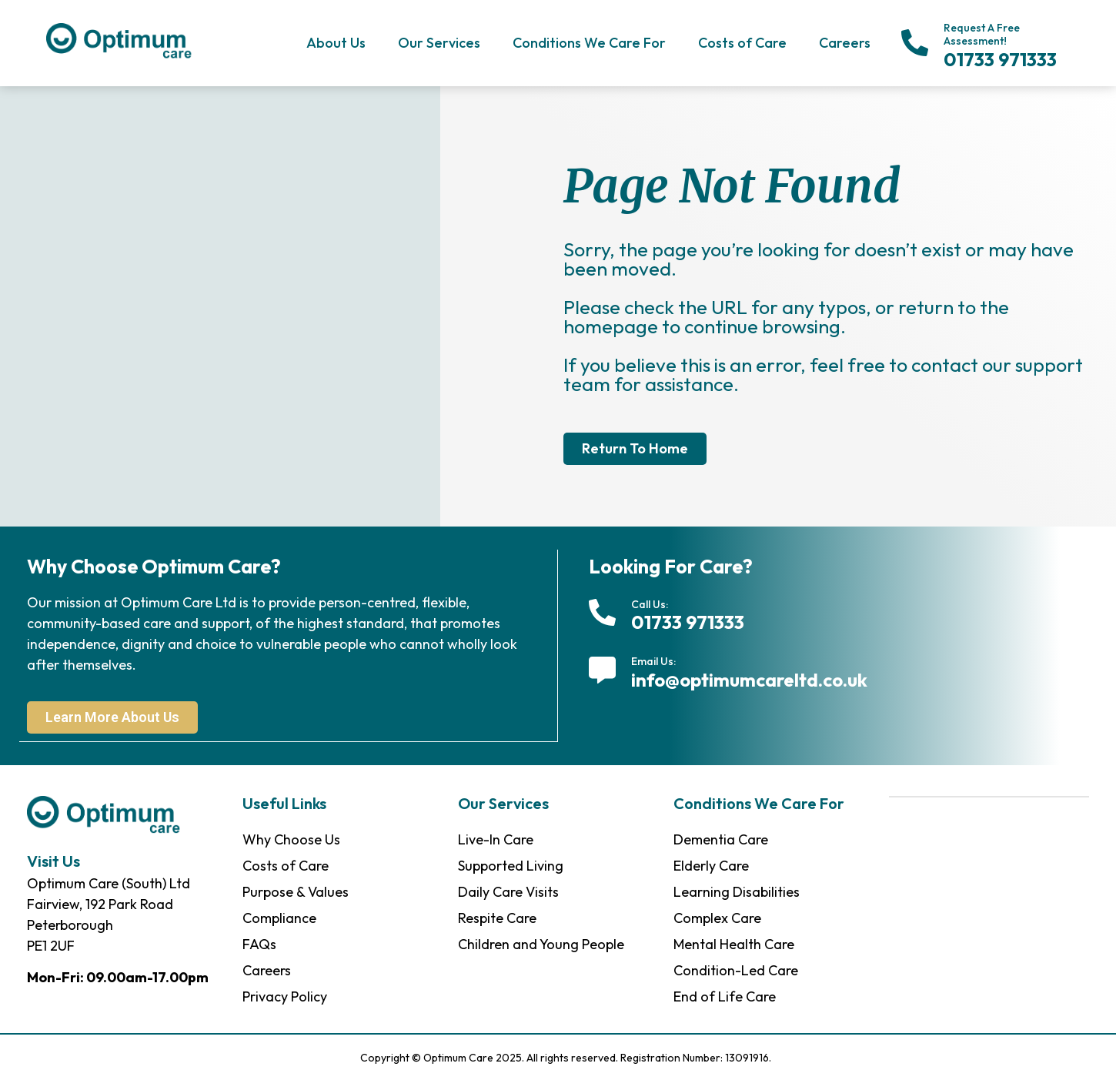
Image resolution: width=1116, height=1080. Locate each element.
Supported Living (510, 865)
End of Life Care (724, 996)
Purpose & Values (295, 891)
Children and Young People (541, 943)
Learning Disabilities (736, 891)
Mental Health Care (733, 943)
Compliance (279, 917)
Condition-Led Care (735, 969)
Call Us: (649, 604)
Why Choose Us (291, 839)
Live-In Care (495, 839)
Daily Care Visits (508, 891)
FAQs (259, 943)
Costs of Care (742, 43)
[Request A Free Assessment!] (914, 42)
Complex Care (717, 917)
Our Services (439, 43)
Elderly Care (711, 865)
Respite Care (497, 917)
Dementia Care (720, 839)
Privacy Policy (284, 996)
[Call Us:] (602, 612)
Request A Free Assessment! (982, 34)
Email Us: (653, 661)
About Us (336, 43)
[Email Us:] (602, 670)
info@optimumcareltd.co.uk (749, 679)
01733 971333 (1000, 59)
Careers (844, 43)
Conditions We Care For (589, 43)
